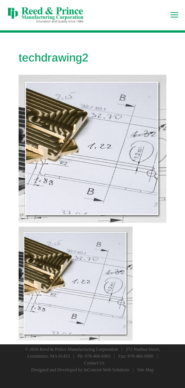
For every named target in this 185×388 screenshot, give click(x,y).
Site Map (145, 369)
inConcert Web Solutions (107, 369)
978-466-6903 (98, 356)
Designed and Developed (54, 369)
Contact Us (94, 363)
